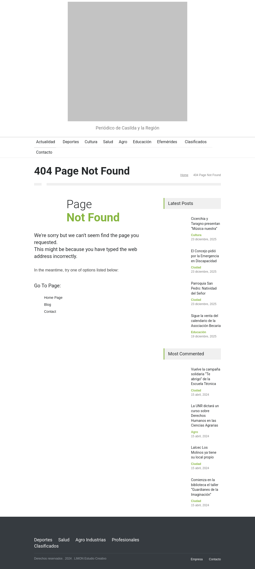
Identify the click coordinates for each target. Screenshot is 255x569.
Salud (108, 141)
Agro (123, 141)
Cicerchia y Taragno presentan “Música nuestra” (205, 223)
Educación (142, 141)
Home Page (53, 298)
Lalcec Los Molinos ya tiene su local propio (203, 452)
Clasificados (196, 141)
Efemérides (167, 141)
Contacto (44, 152)
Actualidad (45, 141)
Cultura (91, 141)
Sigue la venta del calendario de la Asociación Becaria (206, 320)
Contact (50, 312)
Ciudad (196, 267)
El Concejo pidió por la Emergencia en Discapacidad (205, 256)
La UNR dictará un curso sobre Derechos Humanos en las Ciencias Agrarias (205, 415)
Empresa (197, 559)
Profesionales (125, 539)
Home (184, 175)
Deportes (71, 141)
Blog (47, 305)
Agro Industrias (90, 539)
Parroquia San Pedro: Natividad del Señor (204, 288)
